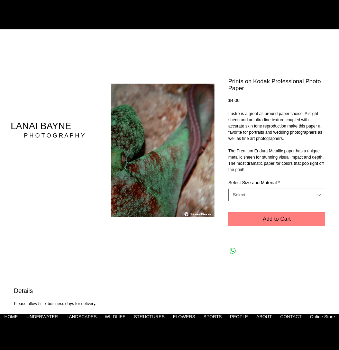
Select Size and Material (254, 182)
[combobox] (276, 195)
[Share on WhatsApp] (233, 251)
